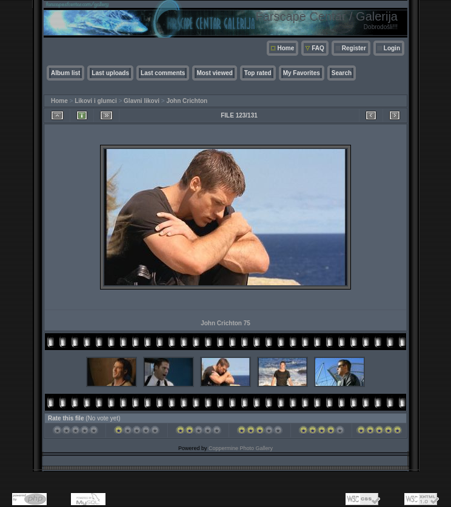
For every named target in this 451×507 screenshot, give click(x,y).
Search (342, 73)
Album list (65, 73)
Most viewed (214, 73)
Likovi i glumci (95, 101)
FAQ (318, 48)
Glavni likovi (141, 101)
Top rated (258, 73)
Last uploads (110, 73)
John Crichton (186, 101)
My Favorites (301, 73)
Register (354, 48)
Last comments (163, 73)
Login (392, 48)
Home (285, 48)
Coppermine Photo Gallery (241, 448)
